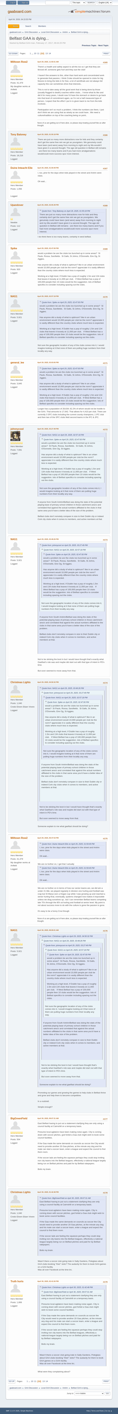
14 (50, 53)
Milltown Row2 (19, 62)
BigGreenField (18, 1118)
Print (106, 54)
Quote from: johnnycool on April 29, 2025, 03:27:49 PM (65, 545)
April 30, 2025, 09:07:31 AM (48, 1118)
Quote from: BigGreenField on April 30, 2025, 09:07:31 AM (66, 1198)
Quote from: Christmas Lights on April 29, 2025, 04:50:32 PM (67, 936)
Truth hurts (16, 1281)
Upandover (16, 205)
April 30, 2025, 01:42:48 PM (48, 1192)
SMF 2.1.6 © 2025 (12, 1411)
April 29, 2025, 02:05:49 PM (48, 205)
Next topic (103, 45)
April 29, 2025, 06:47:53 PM (48, 838)
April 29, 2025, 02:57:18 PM (48, 296)
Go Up (11, 1381)
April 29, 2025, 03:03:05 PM (48, 362)
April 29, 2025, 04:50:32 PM (48, 682)
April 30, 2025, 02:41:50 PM (48, 1281)
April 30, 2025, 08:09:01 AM (48, 930)
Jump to (70, 1393)
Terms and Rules (97, 1411)
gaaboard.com (19, 11)
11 (38, 53)
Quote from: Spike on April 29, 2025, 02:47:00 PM (62, 302)
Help (88, 1411)
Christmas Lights (20, 682)
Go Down (13, 54)
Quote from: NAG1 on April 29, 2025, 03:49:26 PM (63, 688)
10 (35, 53)
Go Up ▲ (108, 1411)
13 (46, 53)
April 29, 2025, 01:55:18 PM (48, 134)
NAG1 (13, 296)
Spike (13, 248)
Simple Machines (26, 1411)
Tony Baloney (18, 134)
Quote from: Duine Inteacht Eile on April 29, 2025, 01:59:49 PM (68, 844)
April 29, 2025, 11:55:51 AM (48, 62)
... (33, 53)
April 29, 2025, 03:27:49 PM (48, 429)
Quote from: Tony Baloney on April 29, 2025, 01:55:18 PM (66, 211)
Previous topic (89, 45)
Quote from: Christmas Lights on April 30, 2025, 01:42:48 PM (67, 1287)
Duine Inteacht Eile (21, 168)
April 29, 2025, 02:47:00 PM (48, 248)
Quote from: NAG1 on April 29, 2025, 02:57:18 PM (63, 435)
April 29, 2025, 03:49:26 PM (48, 539)
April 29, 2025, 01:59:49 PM (48, 168)
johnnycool (17, 429)
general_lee (17, 362)
